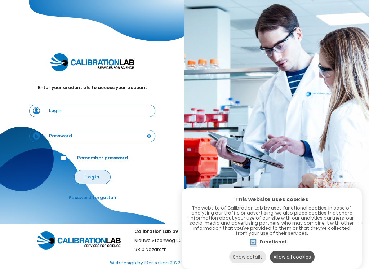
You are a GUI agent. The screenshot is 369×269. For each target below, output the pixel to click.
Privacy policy (243, 263)
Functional (272, 235)
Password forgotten (92, 197)
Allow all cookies (292, 250)
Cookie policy (203, 263)
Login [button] (92, 177)
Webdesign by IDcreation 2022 (145, 263)
